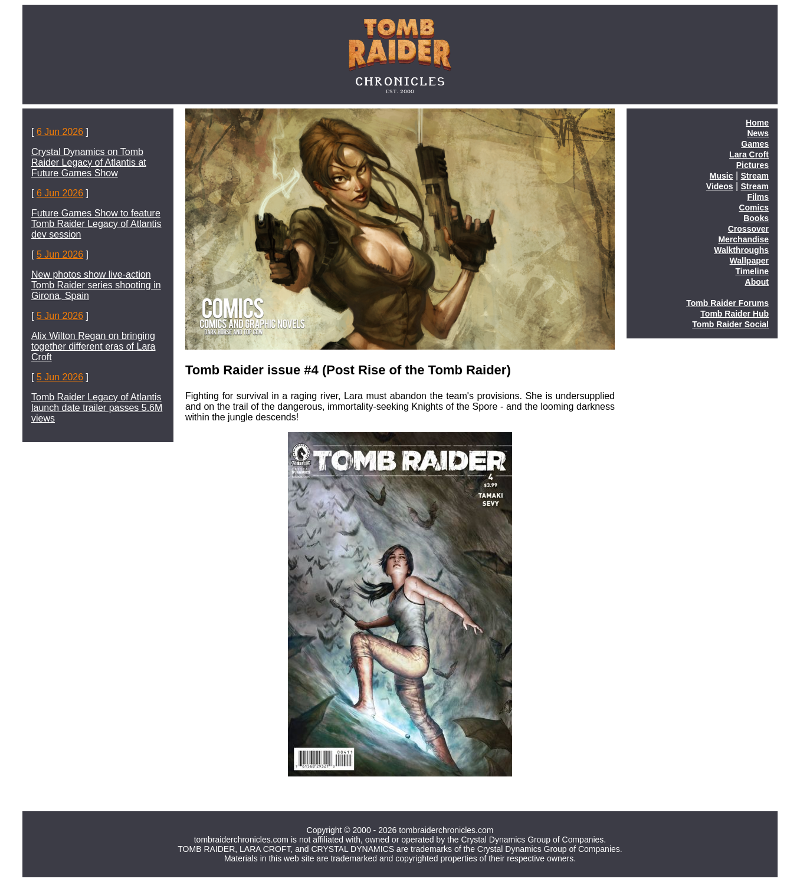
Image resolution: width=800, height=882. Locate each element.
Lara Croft (749, 154)
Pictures (752, 165)
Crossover (748, 228)
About (757, 282)
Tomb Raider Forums (727, 303)
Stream (755, 175)
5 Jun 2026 (60, 254)
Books (756, 218)
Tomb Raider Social (730, 324)
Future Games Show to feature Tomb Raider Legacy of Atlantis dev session (96, 223)
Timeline (752, 271)
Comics (754, 207)
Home (757, 122)
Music (721, 175)
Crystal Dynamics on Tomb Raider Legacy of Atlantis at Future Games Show (88, 162)
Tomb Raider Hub (734, 313)
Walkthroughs (741, 250)
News (758, 133)
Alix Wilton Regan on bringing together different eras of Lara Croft (93, 346)
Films (758, 197)
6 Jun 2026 (60, 132)
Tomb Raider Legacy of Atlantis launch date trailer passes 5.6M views (96, 407)
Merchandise (743, 239)
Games (755, 144)
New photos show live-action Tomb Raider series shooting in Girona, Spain (96, 285)
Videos (719, 186)
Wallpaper (749, 260)
